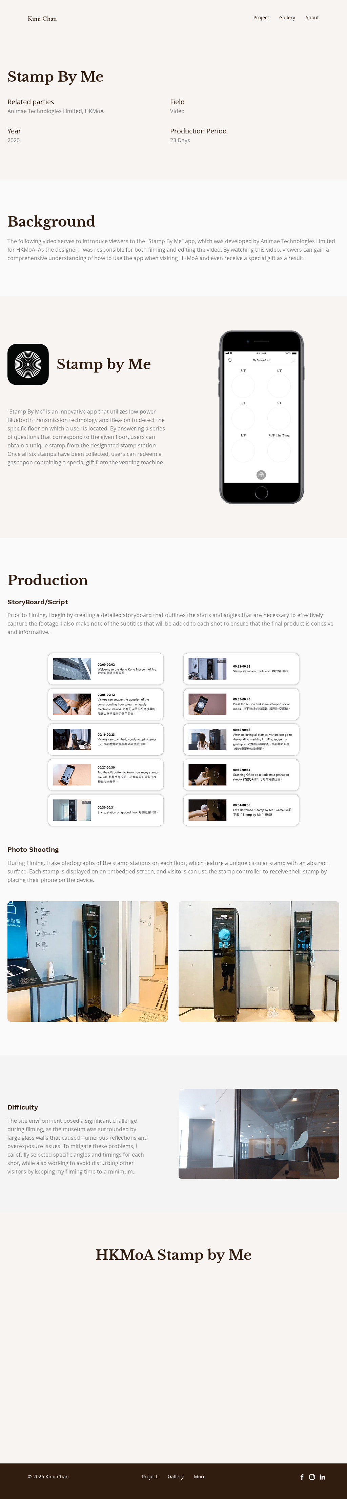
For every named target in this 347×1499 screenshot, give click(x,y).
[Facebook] (302, 1477)
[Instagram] (312, 1477)
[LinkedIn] (322, 1477)
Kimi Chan (42, 19)
